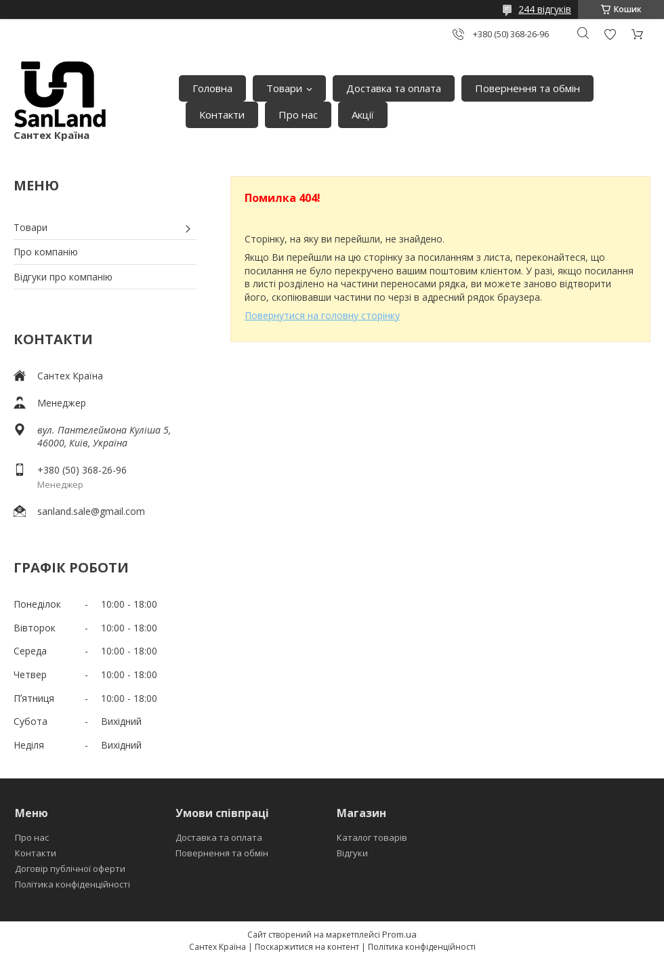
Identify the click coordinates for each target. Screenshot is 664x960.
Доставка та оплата (393, 88)
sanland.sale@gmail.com (91, 511)
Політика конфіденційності (72, 884)
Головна (212, 88)
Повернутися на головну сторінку (322, 315)
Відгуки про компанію (63, 276)
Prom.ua (399, 934)
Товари (284, 88)
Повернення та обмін (527, 88)
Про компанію (46, 251)
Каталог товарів (372, 837)
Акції (363, 114)
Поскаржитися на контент (307, 947)
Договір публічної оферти (70, 868)
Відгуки (352, 853)
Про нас (298, 114)
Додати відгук (609, 34)
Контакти (222, 114)
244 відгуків (544, 9)
